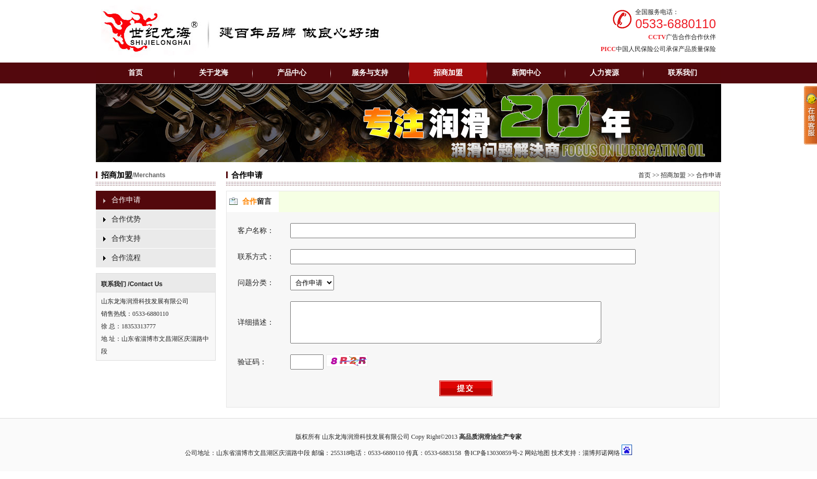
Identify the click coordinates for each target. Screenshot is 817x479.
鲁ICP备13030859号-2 (493, 460)
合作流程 (126, 258)
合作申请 (126, 200)
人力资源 (604, 73)
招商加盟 (673, 175)
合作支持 (126, 238)
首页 (135, 73)
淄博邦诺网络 (601, 460)
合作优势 (126, 219)
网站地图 (537, 460)
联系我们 (682, 73)
